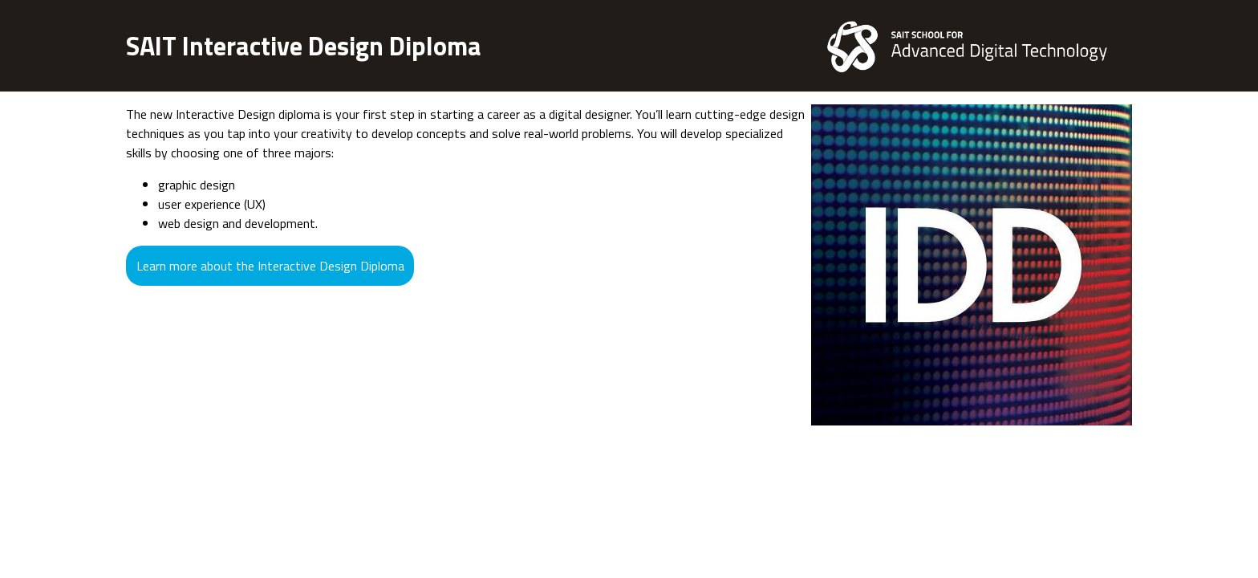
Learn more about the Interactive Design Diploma (270, 265)
